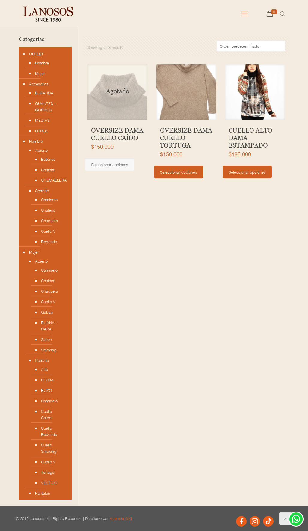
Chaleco (48, 169)
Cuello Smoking (48, 448)
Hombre (42, 63)
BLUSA (47, 380)
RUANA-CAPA (48, 325)
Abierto (41, 150)
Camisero (49, 199)
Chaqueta (49, 220)
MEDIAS (42, 120)
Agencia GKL (121, 518)
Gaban (47, 312)
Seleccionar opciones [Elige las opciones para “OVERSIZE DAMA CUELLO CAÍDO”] (109, 164)
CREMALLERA (52, 180)
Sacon (46, 339)
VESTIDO (49, 482)
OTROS (41, 130)
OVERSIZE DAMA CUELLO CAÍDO (117, 134)
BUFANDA (44, 93)
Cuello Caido (46, 414)
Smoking (48, 350)
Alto (44, 369)
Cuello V (48, 231)
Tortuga (47, 472)
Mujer (40, 73)
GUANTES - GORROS (45, 106)
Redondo (49, 241)
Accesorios (39, 84)
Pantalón (42, 493)
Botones (48, 159)
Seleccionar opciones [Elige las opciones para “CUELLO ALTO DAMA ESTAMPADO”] (247, 172)
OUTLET (36, 54)
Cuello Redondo (49, 431)
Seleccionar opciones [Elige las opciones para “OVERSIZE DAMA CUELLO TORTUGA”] (178, 172)
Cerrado (42, 190)
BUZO (46, 390)
